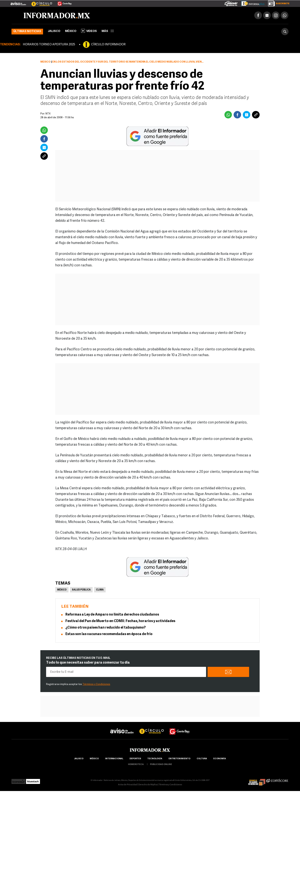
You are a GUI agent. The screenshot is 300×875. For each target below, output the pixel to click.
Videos (89, 31)
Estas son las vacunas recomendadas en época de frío (108, 634)
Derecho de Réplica (148, 785)
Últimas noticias (27, 31)
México (70, 31)
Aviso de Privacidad (127, 785)
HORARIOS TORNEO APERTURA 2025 (49, 44)
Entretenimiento (179, 759)
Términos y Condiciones (96, 684)
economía (219, 759)
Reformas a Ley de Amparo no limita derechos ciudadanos (112, 615)
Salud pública (81, 590)
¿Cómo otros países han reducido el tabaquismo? (105, 628)
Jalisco (54, 31)
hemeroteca (136, 765)
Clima (100, 590)
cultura (202, 759)
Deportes (135, 759)
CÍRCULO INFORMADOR (108, 44)
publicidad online (161, 765)
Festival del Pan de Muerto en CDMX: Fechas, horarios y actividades (120, 621)
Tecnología (154, 759)
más (108, 31)
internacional (114, 759)
